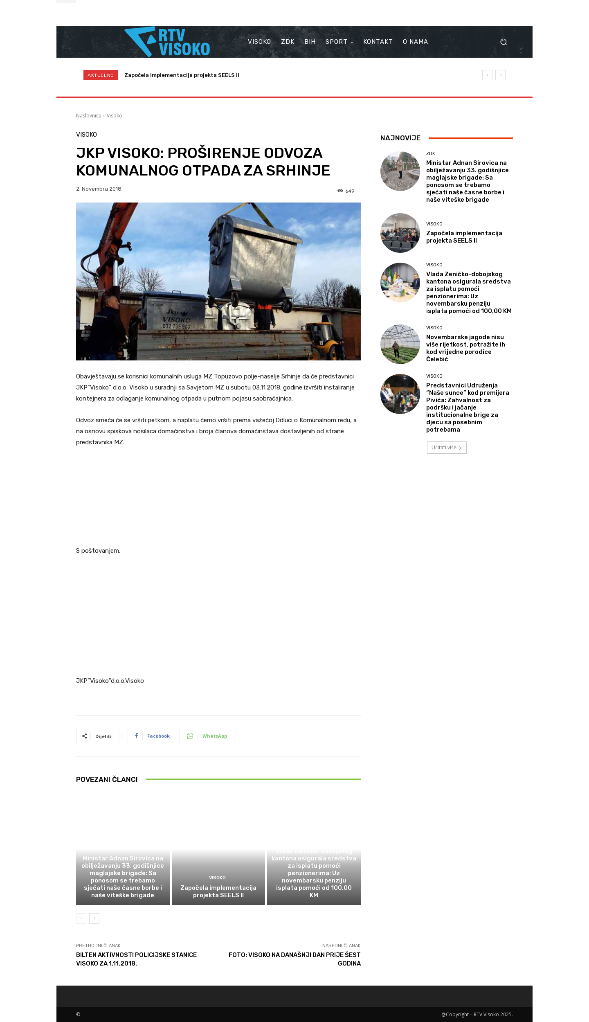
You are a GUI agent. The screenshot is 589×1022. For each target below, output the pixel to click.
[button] (503, 42)
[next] (500, 75)
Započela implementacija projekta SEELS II (181, 75)
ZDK (121, 848)
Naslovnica (88, 115)
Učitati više (447, 447)
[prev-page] (81, 918)
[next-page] (94, 918)
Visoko (114, 115)
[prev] (487, 75)
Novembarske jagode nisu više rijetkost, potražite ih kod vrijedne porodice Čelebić (465, 348)
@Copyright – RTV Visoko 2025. (477, 1014)
